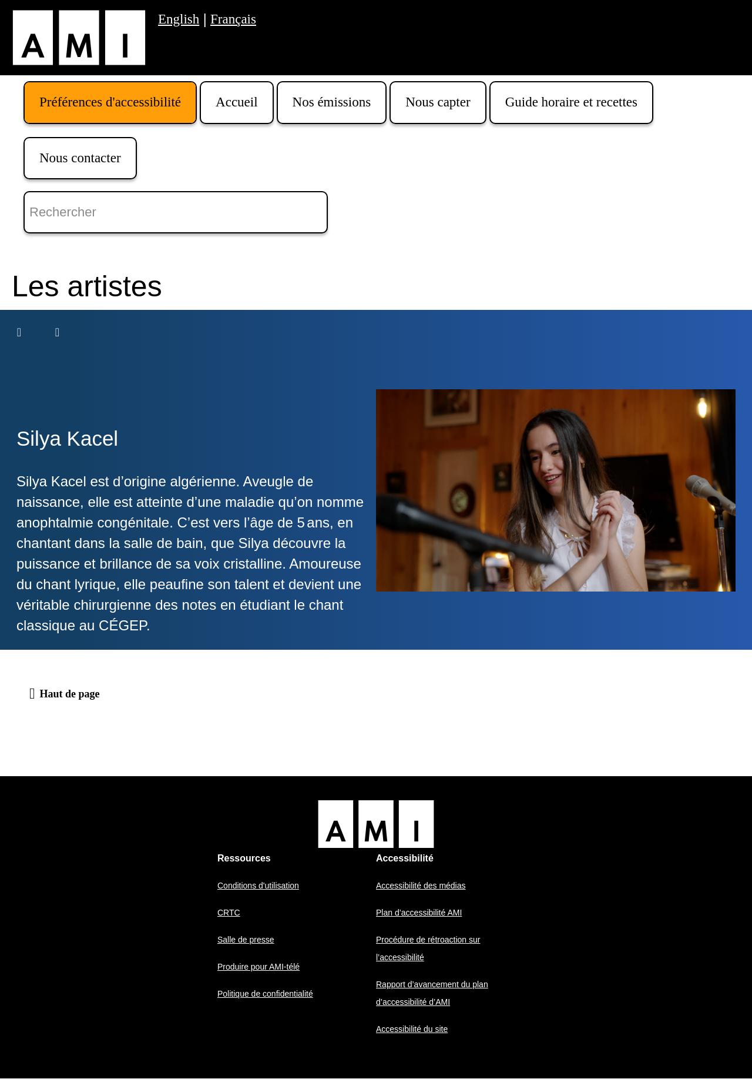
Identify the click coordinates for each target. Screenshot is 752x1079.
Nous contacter (80, 158)
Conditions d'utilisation (258, 885)
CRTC (228, 912)
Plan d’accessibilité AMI (419, 912)
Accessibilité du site (412, 1029)
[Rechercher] (176, 212)
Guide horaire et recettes (571, 102)
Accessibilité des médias (421, 885)
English (178, 19)
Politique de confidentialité (265, 993)
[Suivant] (57, 332)
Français (233, 19)
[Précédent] (19, 332)
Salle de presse (245, 939)
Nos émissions (332, 102)
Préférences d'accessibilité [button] (110, 102)
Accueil (237, 102)
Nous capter (438, 102)
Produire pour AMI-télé (258, 966)
